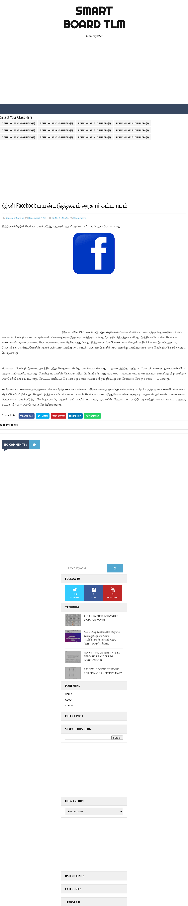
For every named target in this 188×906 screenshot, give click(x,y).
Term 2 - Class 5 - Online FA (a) (132, 136)
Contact (69, 705)
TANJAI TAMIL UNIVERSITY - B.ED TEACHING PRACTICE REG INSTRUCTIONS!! (102, 655)
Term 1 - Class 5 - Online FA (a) (18, 129)
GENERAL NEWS (60, 217)
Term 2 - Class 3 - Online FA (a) (56, 136)
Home (68, 693)
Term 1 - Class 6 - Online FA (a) (56, 129)
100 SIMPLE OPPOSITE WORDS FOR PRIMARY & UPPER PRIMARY (103, 670)
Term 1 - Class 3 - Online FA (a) (94, 122)
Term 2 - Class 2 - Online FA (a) (18, 136)
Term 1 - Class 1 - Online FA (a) (18, 122)
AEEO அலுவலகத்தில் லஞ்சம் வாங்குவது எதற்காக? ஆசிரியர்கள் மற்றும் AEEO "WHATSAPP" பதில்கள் (102, 637)
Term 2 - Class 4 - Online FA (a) (94, 136)
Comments (79, 217)
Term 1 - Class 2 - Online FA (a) (56, 122)
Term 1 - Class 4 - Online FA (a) (132, 122)
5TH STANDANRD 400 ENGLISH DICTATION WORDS (101, 617)
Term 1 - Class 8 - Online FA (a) (132, 129)
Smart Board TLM (94, 17)
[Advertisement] (94, 72)
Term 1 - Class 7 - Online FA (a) (94, 129)
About (68, 699)
